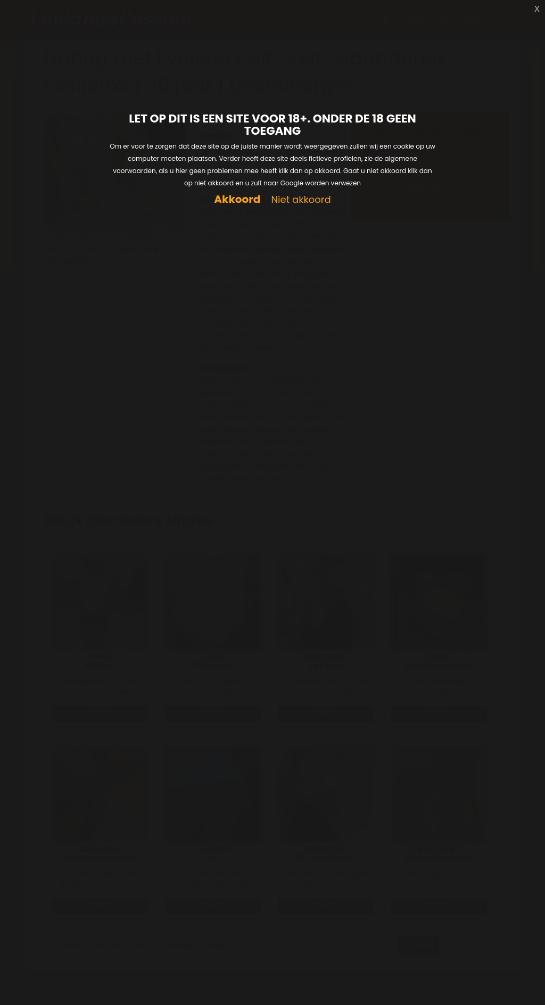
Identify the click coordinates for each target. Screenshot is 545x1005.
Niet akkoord (301, 200)
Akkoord (237, 199)
